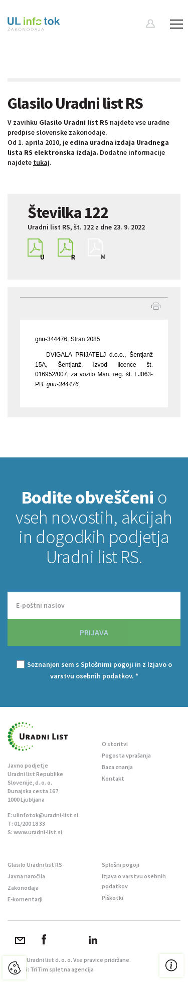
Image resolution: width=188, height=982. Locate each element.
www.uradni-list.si (38, 832)
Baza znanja (117, 767)
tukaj (41, 162)
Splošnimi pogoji (107, 664)
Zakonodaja (23, 887)
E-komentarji (25, 899)
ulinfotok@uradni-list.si (45, 815)
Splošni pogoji (120, 864)
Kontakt (113, 778)
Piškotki (112, 897)
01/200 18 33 (29, 823)
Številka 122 (68, 212)
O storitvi (115, 744)
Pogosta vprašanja (126, 755)
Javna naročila (26, 876)
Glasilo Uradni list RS (35, 864)
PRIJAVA (94, 632)
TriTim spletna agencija (62, 969)
